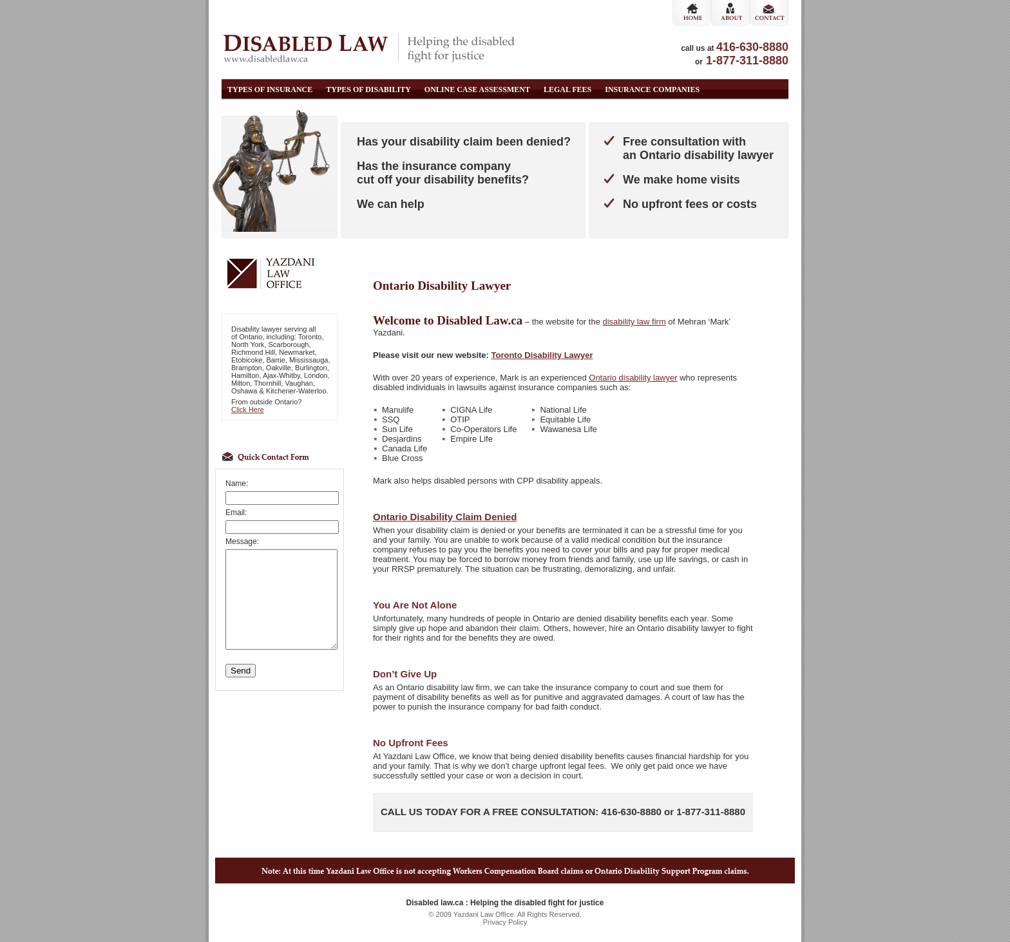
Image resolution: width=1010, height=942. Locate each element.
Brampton (246, 368)
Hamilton (245, 375)
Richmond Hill (253, 352)
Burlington (311, 368)
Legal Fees (567, 89)
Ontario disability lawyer (633, 377)
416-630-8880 (752, 47)
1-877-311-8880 (747, 60)
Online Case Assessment (477, 89)
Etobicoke (246, 360)
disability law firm (634, 321)
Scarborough (289, 344)
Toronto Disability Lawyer (542, 355)
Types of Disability (368, 89)
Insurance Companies (652, 89)
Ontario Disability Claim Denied (445, 516)
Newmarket (297, 352)
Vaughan (299, 383)
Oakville (278, 368)
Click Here (247, 409)
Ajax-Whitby (281, 375)
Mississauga (309, 360)
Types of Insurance (269, 89)
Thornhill (267, 383)
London (316, 375)
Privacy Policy (505, 922)
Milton (240, 383)
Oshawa (244, 391)
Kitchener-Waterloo (296, 391)
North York (247, 344)
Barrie (275, 360)
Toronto (310, 337)
